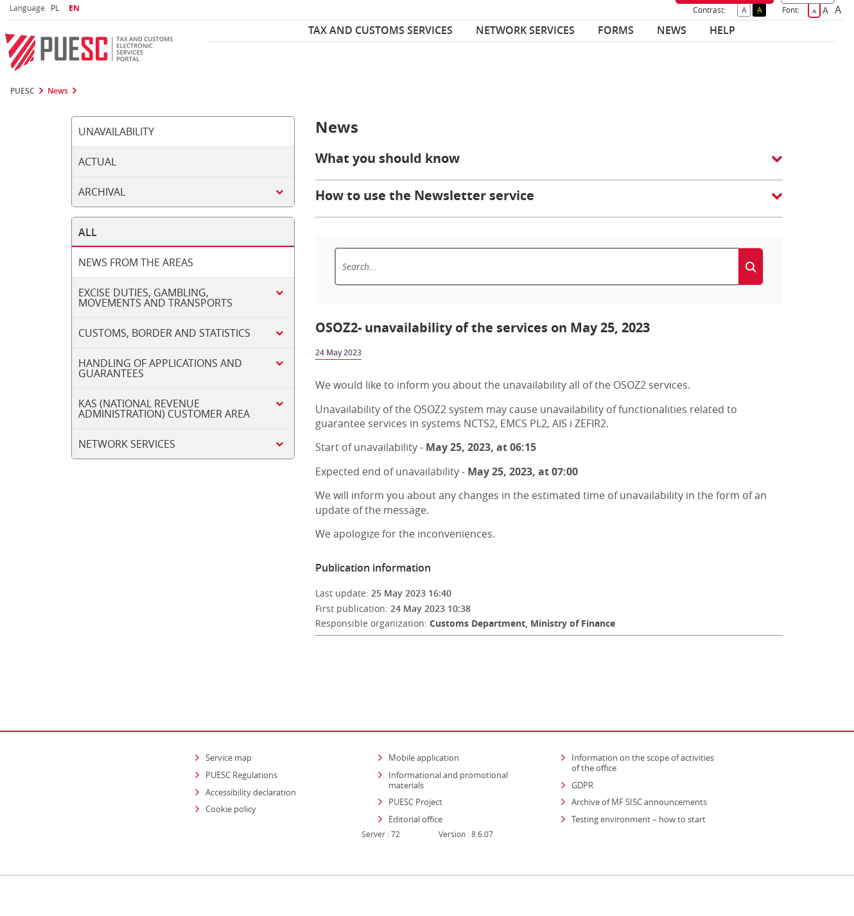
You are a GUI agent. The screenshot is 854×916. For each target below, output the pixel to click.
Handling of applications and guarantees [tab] (160, 368)
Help (722, 30)
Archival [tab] (101, 192)
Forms (616, 30)
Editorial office (415, 782)
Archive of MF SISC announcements (639, 765)
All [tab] (87, 232)
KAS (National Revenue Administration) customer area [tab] (164, 408)
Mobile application (423, 721)
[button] (549, 164)
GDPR (582, 748)
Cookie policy (230, 772)
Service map (228, 721)
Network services (525, 30)
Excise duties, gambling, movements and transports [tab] (155, 297)
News (671, 30)
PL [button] (56, 8)
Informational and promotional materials (448, 743)
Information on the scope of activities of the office (646, 726)
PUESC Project (415, 765)
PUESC (22, 91)
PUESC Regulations (241, 738)
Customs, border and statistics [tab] (164, 333)
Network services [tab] (126, 444)
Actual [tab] (97, 162)
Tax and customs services (380, 30)
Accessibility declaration (250, 755)
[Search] (536, 266)
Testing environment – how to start (638, 782)
